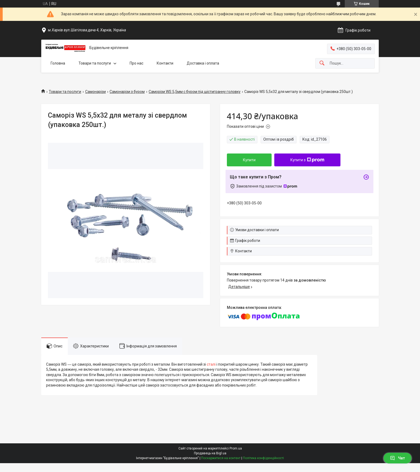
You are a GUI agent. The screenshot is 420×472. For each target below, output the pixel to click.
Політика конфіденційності (263, 458)
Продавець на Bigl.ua (210, 453)
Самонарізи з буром (127, 91)
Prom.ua (236, 448)
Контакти (165, 63)
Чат (397, 458)
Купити (249, 160)
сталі (211, 364)
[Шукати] (322, 63)
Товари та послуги (94, 63)
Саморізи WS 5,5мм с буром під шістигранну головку (195, 91)
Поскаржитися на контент (221, 458)
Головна (58, 63)
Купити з (307, 160)
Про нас (136, 63)
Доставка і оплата (203, 63)
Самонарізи (95, 91)
